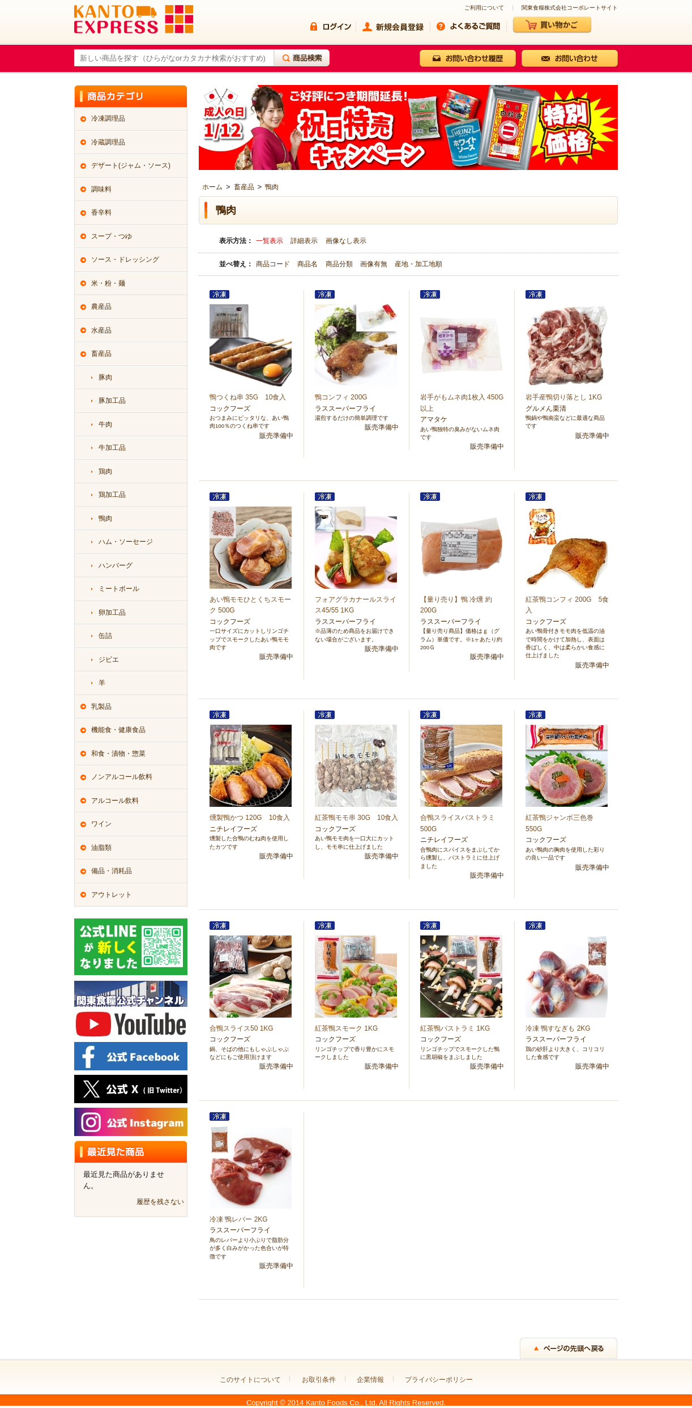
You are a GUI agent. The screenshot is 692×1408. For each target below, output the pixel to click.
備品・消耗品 (111, 871)
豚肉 (105, 377)
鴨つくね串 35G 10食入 (248, 397)
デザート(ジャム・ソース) (130, 165)
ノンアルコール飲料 (121, 777)
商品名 (308, 264)
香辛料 (101, 212)
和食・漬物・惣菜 (118, 754)
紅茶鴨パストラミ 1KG (455, 1028)
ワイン (101, 824)
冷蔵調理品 (108, 142)
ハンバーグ (116, 565)
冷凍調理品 (108, 118)
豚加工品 (112, 401)
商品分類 (340, 264)
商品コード (274, 264)
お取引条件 (319, 1380)
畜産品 (244, 187)
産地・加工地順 (418, 264)
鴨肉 (272, 187)
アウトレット (111, 895)
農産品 (101, 306)
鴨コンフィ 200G (341, 397)
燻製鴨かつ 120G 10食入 (250, 818)
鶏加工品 (112, 495)
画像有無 (374, 264)
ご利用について (484, 8)
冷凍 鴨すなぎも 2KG (558, 1028)
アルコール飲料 (115, 801)
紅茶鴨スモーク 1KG (346, 1028)
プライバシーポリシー (439, 1380)
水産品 (101, 330)
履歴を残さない (160, 1202)
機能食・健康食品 (118, 730)
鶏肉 (105, 471)
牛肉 (105, 424)
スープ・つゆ (111, 236)
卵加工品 (112, 612)
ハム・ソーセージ (126, 542)
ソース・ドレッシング (125, 259)
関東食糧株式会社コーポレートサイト (570, 8)
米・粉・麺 (108, 283)
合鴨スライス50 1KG (242, 1028)
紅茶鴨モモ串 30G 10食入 (356, 818)
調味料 (101, 189)
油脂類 (101, 848)
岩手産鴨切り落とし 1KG (564, 397)
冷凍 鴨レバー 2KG (239, 1219)
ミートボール (119, 589)
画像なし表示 (346, 241)
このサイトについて (250, 1380)
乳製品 (101, 707)
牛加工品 (112, 448)
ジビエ (109, 659)
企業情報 (370, 1380)
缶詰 (105, 636)
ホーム (212, 187)
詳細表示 (304, 241)
